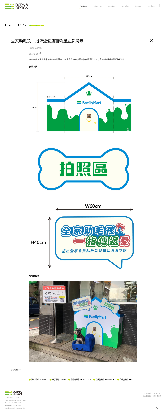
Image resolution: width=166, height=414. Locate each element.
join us (138, 6)
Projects (84, 6)
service (111, 6)
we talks (125, 6)
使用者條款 (157, 396)
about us (98, 6)
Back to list (16, 370)
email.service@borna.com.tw (15, 408)
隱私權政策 (147, 396)
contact (151, 6)
